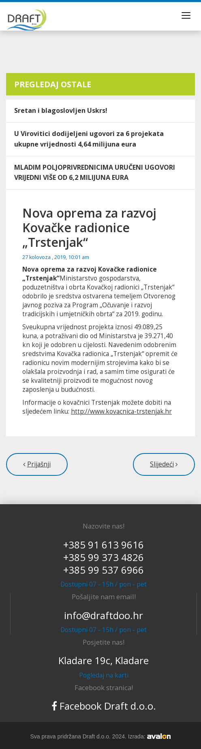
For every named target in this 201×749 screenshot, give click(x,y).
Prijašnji (39, 464)
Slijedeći (162, 464)
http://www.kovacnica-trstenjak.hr (121, 411)
